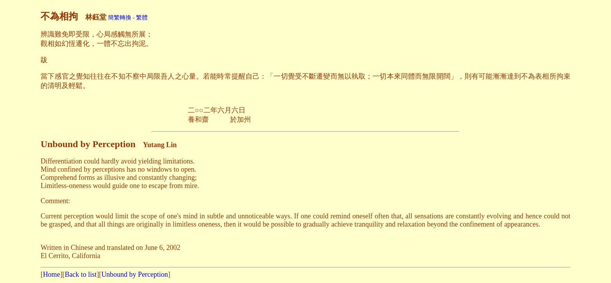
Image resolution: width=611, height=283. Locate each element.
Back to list (81, 274)
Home (51, 274)
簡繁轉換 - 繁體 (128, 17)
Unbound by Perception (134, 274)
